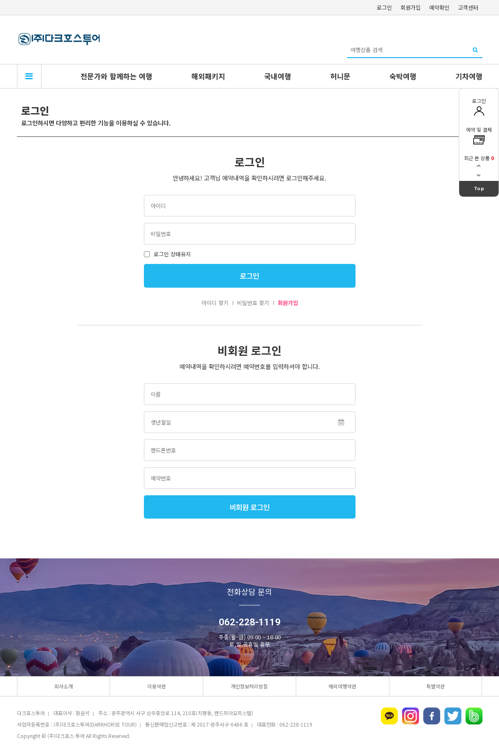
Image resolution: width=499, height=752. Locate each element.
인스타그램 (410, 716)
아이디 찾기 (215, 303)
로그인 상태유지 (167, 254)
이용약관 (156, 686)
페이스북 (431, 716)
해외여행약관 (342, 686)
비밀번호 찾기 (253, 303)
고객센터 (468, 7)
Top (479, 188)
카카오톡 (389, 716)
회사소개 (63, 686)
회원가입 (410, 7)
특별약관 (435, 686)
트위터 (452, 716)
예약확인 (439, 7)
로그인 (384, 7)
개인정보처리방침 (249, 686)
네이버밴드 (474, 716)
